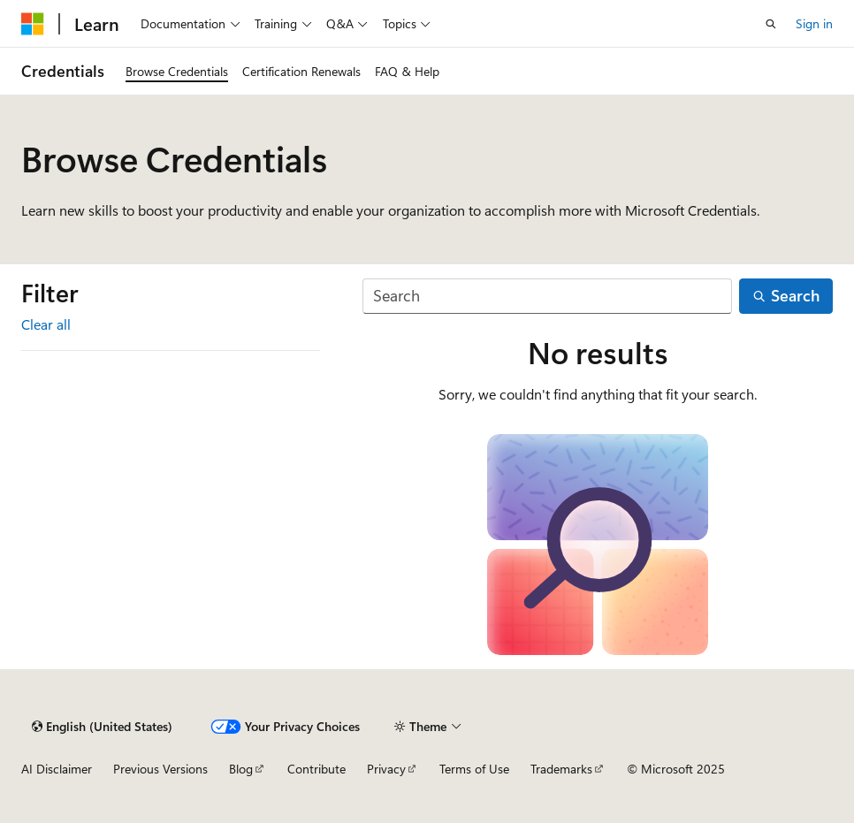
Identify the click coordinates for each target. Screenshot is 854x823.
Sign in (814, 23)
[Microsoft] (32, 23)
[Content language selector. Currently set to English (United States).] (102, 727)
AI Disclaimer (56, 768)
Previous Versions (160, 768)
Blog (241, 768)
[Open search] (771, 24)
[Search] (547, 296)
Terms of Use (474, 768)
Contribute (316, 768)
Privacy (386, 768)
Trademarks (561, 768)
